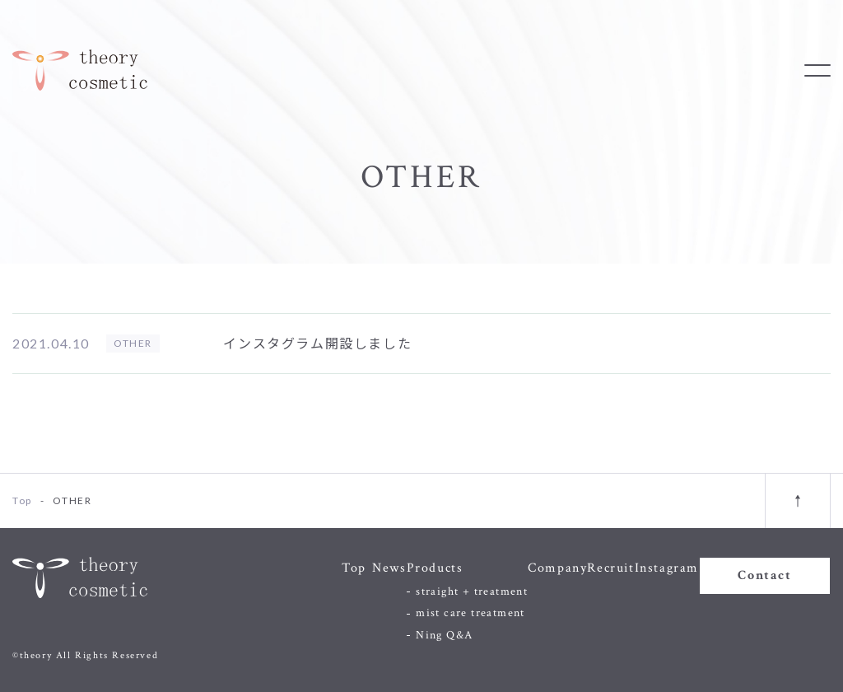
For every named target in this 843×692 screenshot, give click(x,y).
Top (354, 568)
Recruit (610, 568)
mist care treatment (470, 613)
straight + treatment (472, 591)
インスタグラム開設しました (317, 343)
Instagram (667, 568)
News (389, 568)
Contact (764, 575)
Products (435, 568)
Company (557, 568)
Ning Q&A (444, 635)
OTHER (133, 343)
